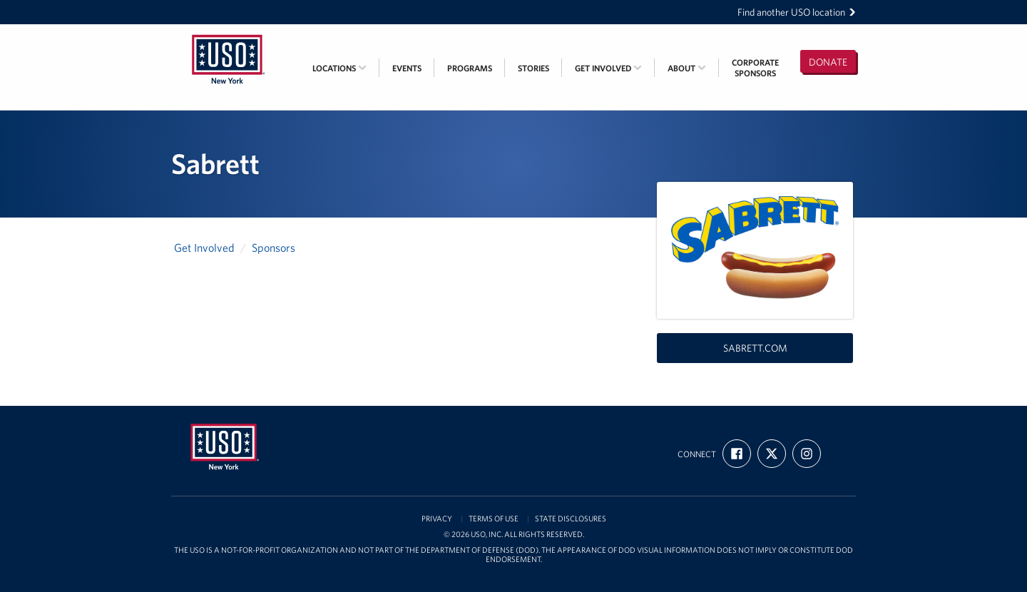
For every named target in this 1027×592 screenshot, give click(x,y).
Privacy (436, 519)
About (687, 68)
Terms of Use (493, 519)
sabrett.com (755, 348)
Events (406, 68)
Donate (828, 62)
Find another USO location (796, 12)
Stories (533, 68)
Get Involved (608, 68)
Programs (469, 68)
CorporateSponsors (755, 67)
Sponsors (273, 247)
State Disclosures (570, 519)
